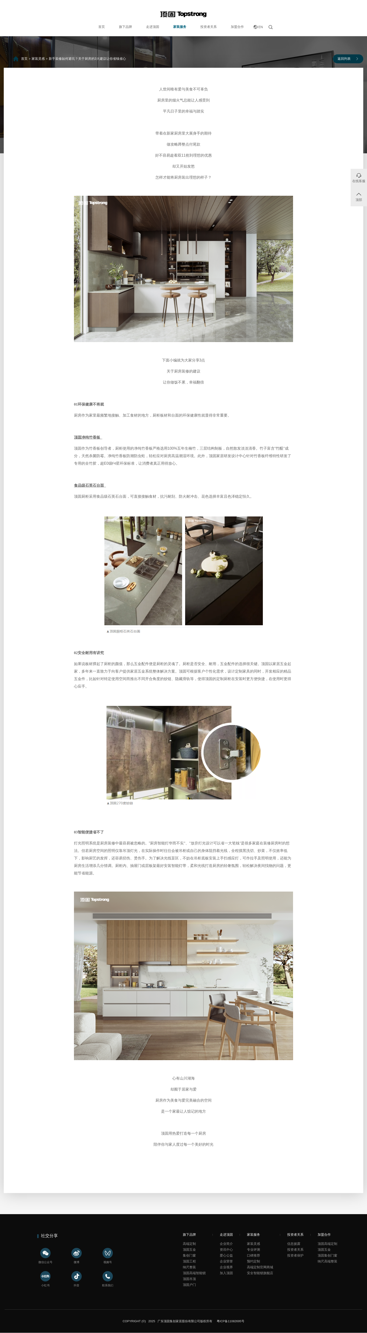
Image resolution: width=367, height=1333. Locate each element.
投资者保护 (295, 1255)
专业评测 (253, 1249)
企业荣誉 (226, 1261)
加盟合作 (237, 27)
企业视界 (226, 1267)
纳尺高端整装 (327, 1261)
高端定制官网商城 (260, 1267)
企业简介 (226, 1244)
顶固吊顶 (189, 1279)
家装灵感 (38, 58)
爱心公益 (226, 1255)
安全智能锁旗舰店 (260, 1273)
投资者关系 (208, 27)
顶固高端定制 (327, 1244)
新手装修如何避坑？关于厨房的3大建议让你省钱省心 (87, 58)
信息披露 (293, 1244)
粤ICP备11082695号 (230, 1321)
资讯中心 (226, 1249)
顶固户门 (189, 1285)
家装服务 (179, 27)
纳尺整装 (189, 1267)
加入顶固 (226, 1273)
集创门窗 (189, 1255)
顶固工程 (189, 1261)
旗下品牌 (125, 27)
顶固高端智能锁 (194, 1273)
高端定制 (189, 1244)
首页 (101, 27)
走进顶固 (152, 27)
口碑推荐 (253, 1255)
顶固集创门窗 (327, 1255)
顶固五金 (189, 1249)
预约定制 (253, 1261)
